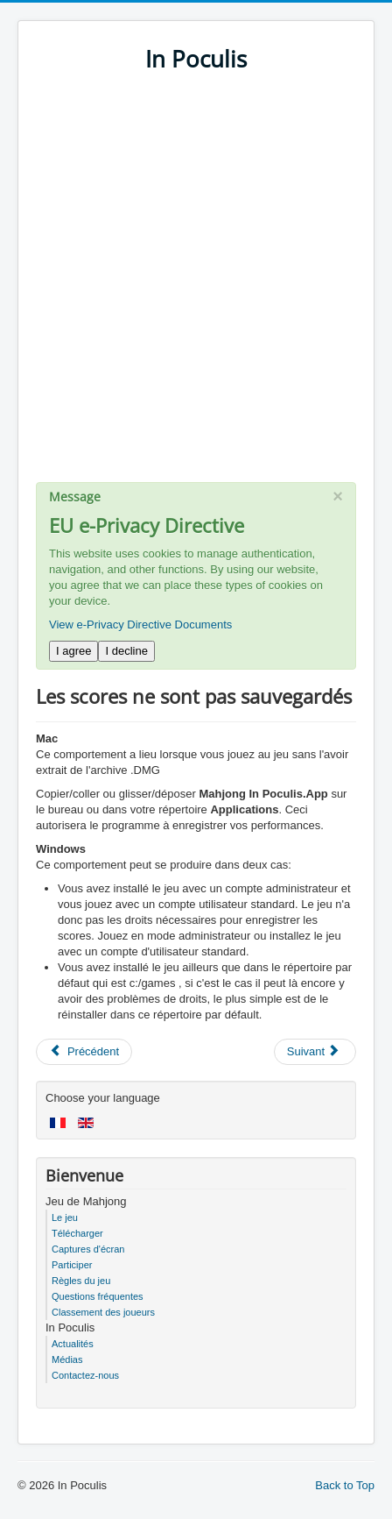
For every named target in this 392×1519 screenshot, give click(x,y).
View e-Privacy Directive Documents (140, 624)
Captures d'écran (88, 1249)
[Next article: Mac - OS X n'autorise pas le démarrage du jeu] (315, 1052)
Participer (72, 1265)
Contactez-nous (85, 1375)
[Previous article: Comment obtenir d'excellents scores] (84, 1052)
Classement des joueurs (103, 1312)
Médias (67, 1359)
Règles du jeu (81, 1280)
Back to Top (344, 1485)
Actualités (73, 1343)
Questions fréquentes (98, 1296)
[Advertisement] (196, 285)
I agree (73, 650)
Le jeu (65, 1217)
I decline (126, 650)
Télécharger (77, 1233)
